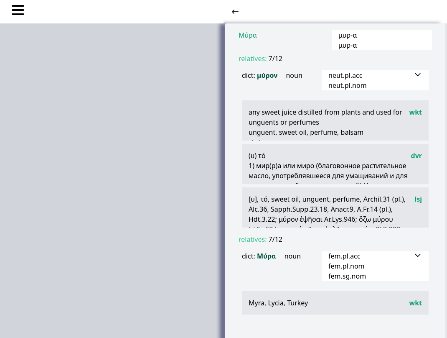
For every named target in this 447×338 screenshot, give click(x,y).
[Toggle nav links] (18, 11)
